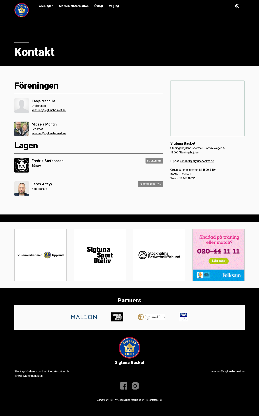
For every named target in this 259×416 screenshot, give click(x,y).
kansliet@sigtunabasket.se (49, 110)
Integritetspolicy (154, 400)
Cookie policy (137, 400)
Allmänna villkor (105, 400)
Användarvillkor (122, 400)
